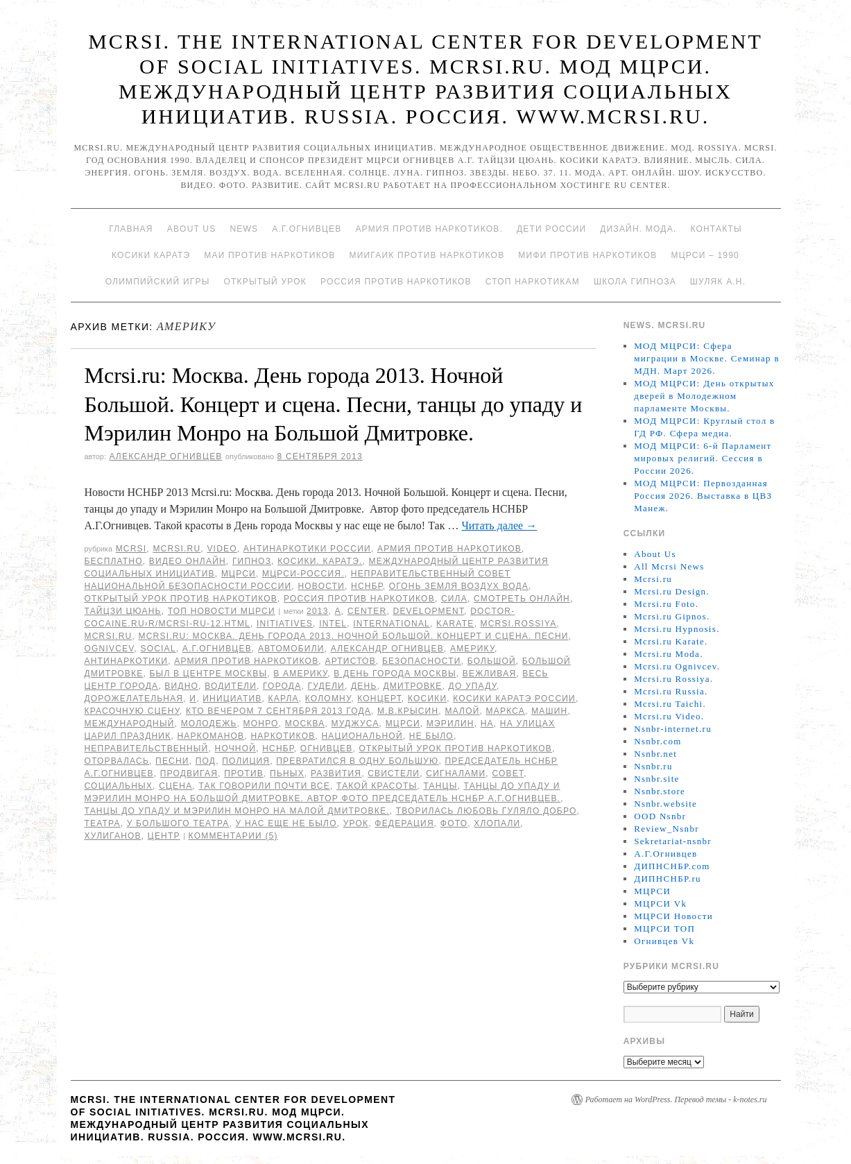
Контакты (715, 229)
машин (549, 711)
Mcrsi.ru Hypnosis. (676, 629)
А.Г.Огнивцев (306, 229)
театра (103, 823)
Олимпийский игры (157, 281)
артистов (350, 661)
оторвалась (117, 761)
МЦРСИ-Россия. (303, 574)
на (487, 723)
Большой (491, 661)
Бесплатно (114, 561)
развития (336, 773)
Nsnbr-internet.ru (673, 729)
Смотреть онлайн (522, 599)
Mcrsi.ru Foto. (666, 604)
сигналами (455, 773)
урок (356, 823)
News (244, 229)
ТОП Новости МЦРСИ (221, 611)
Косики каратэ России (514, 698)
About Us (191, 229)
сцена (175, 786)
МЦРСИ (238, 574)
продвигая (189, 773)
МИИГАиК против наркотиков (426, 255)
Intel (333, 623)
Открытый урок (264, 281)
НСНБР (367, 586)
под (206, 761)
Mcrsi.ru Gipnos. (672, 616)
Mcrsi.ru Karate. (670, 641)
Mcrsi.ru (176, 549)
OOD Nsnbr (660, 816)
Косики (427, 698)
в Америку (300, 673)
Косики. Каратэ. (319, 561)
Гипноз (251, 561)
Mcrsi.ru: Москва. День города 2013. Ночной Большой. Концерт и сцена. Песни (354, 636)
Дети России (551, 229)
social (157, 648)
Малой (462, 711)
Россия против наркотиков (396, 281)
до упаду (473, 686)
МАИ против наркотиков (269, 255)
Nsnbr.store (659, 791)
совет (508, 773)
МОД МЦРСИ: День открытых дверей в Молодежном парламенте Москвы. (704, 395)
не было (431, 736)
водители (231, 686)
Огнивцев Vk (664, 941)
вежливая (489, 673)
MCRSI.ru (108, 636)
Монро (261, 723)
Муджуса (355, 723)
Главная (131, 229)
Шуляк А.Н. (718, 281)
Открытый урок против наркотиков (181, 599)
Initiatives (285, 623)
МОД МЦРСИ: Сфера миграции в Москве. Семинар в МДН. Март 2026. (707, 358)
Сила (454, 599)
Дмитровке (413, 686)
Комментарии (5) (233, 836)
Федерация (404, 823)
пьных (287, 773)
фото (453, 823)
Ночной (236, 748)
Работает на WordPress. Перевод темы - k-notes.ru (676, 1099)
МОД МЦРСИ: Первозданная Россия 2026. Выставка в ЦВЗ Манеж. (703, 495)
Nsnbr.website (665, 803)
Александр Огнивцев (165, 456)
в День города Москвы (395, 673)
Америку (472, 648)
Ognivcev (110, 648)
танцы (440, 786)
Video (222, 549)
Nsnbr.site (656, 778)
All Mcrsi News (669, 566)
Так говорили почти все (263, 786)
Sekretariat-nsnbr (673, 841)
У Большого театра (178, 823)
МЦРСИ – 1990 (705, 255)
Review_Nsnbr (666, 828)
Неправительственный (147, 748)
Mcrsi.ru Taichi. (670, 704)
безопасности (421, 661)
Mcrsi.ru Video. (669, 716)
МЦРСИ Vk (660, 903)
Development (429, 611)
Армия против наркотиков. (429, 229)
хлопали (497, 823)
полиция (246, 761)
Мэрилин (450, 723)
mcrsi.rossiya (518, 623)
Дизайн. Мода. (638, 229)
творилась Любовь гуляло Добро (486, 811)
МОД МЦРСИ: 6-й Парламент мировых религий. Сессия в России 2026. (702, 458)
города (282, 686)
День (364, 686)
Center (367, 611)
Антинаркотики (127, 661)
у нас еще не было (286, 823)
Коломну (328, 698)
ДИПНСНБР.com (672, 866)
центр (164, 836)
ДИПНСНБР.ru (667, 878)
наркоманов (210, 736)
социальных (119, 786)
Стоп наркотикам (532, 281)
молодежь (209, 723)
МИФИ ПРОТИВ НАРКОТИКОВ (587, 255)
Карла (283, 698)
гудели (325, 686)
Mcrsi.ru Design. (672, 591)
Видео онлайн (187, 561)
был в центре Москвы (209, 673)
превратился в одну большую (357, 761)
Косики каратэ (151, 255)
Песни (172, 761)
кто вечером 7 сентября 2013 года (278, 711)
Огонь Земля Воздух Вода (458, 586)
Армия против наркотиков (449, 549)
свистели (394, 773)
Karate (455, 623)
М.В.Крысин (407, 711)
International (391, 623)
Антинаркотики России (307, 549)
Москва (305, 723)
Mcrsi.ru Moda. (668, 654)
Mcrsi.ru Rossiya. (673, 679)
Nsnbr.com (657, 741)
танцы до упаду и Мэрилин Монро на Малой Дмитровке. (237, 811)
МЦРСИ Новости (673, 916)
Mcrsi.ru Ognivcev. (677, 666)
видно (181, 686)
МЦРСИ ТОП (664, 928)
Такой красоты (376, 786)
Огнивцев (326, 748)
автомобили (291, 648)
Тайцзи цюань (123, 611)
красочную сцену (132, 711)
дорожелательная (134, 698)
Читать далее (499, 525)
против (244, 773)
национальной (362, 736)
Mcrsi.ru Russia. (670, 691)
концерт (379, 698)
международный (130, 723)
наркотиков (282, 736)
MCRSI (131, 549)
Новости (321, 586)
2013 (318, 611)
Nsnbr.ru (653, 766)
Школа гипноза (635, 281)
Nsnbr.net (655, 753)
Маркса (505, 711)
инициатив (232, 698)
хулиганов (113, 836)
